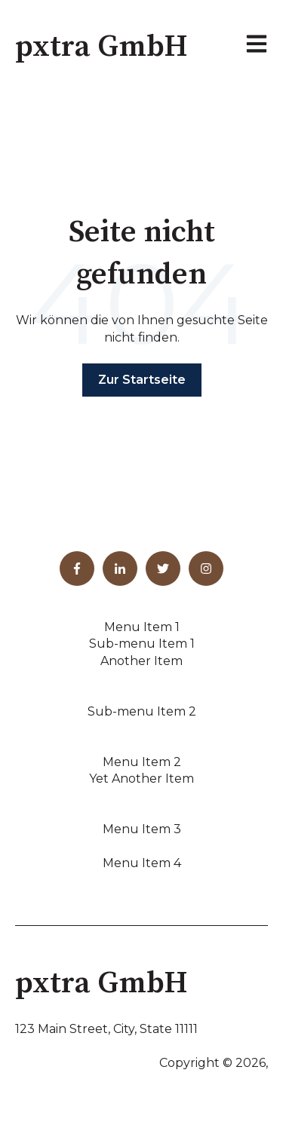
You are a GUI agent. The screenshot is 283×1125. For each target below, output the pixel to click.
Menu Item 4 (142, 863)
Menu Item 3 (142, 829)
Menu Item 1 (142, 627)
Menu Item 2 (142, 762)
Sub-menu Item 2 (142, 711)
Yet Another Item (141, 778)
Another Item (141, 661)
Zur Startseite (142, 379)
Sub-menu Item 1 (142, 643)
